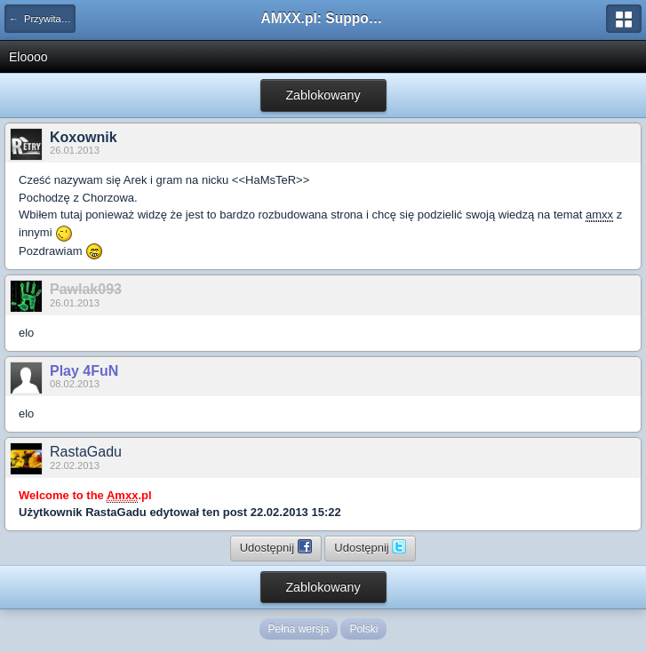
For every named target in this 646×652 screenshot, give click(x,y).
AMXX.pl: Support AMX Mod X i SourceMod (323, 18)
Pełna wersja (299, 629)
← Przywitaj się (42, 18)
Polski (363, 629)
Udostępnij (276, 546)
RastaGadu (86, 451)
